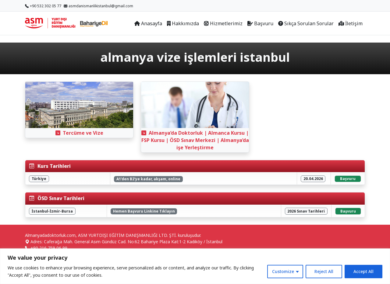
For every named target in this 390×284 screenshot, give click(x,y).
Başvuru (260, 23)
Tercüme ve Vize (79, 133)
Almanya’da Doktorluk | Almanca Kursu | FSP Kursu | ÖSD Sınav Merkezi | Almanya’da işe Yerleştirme (195, 140)
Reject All (323, 271)
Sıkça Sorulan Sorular (306, 23)
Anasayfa (148, 23)
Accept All (363, 271)
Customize (283, 271)
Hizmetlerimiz (223, 23)
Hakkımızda (183, 23)
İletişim (351, 23)
